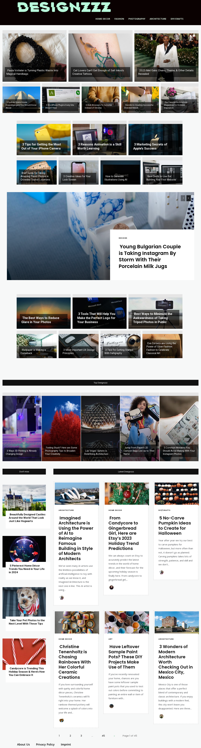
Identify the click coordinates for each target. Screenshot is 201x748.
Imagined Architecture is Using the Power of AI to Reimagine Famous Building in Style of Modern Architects (76, 538)
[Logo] (64, 7)
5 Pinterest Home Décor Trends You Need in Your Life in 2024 (27, 569)
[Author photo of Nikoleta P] (112, 587)
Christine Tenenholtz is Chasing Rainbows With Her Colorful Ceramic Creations (75, 662)
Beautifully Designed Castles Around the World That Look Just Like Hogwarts (27, 518)
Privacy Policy (45, 744)
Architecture (158, 18)
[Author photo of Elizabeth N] (161, 716)
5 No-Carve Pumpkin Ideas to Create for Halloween (174, 525)
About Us (23, 744)
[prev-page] (183, 198)
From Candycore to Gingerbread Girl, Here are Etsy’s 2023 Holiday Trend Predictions (124, 533)
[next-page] (188, 198)
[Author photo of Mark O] (112, 706)
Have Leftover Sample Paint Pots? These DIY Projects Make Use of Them (125, 657)
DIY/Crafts (177, 18)
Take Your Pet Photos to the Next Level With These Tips (27, 622)
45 (103, 735)
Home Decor (102, 18)
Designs (123, 238)
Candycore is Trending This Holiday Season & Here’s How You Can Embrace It (27, 672)
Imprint (66, 744)
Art (110, 639)
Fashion (119, 18)
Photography (136, 18)
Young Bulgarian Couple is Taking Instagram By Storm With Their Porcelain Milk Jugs (150, 256)
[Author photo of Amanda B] (62, 720)
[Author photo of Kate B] (62, 597)
